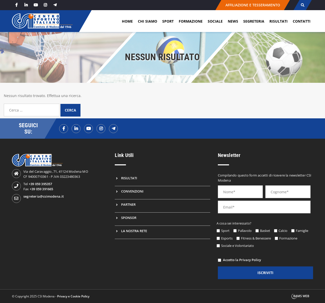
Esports (227, 238)
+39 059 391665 (41, 189)
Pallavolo (245, 230)
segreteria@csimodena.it (43, 196)
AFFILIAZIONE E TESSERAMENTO (252, 5)
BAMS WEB (301, 296)
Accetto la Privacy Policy (242, 260)
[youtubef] (88, 128)
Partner (128, 204)
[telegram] (55, 5)
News (233, 21)
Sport (168, 21)
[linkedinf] (76, 128)
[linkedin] (26, 5)
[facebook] (16, 5)
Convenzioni (132, 191)
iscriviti (265, 272)
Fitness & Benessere (256, 238)
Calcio (283, 230)
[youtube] (35, 5)
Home (127, 21)
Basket (265, 230)
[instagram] (45, 5)
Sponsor (128, 217)
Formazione (191, 21)
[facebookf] (63, 128)
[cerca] (303, 5)
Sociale (215, 21)
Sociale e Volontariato (237, 245)
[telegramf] (113, 128)
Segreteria (253, 21)
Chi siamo (147, 21)
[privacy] (219, 260)
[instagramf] (100, 128)
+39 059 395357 (40, 184)
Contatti (302, 21)
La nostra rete (134, 231)
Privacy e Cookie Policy (73, 296)
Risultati (278, 21)
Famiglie (302, 230)
